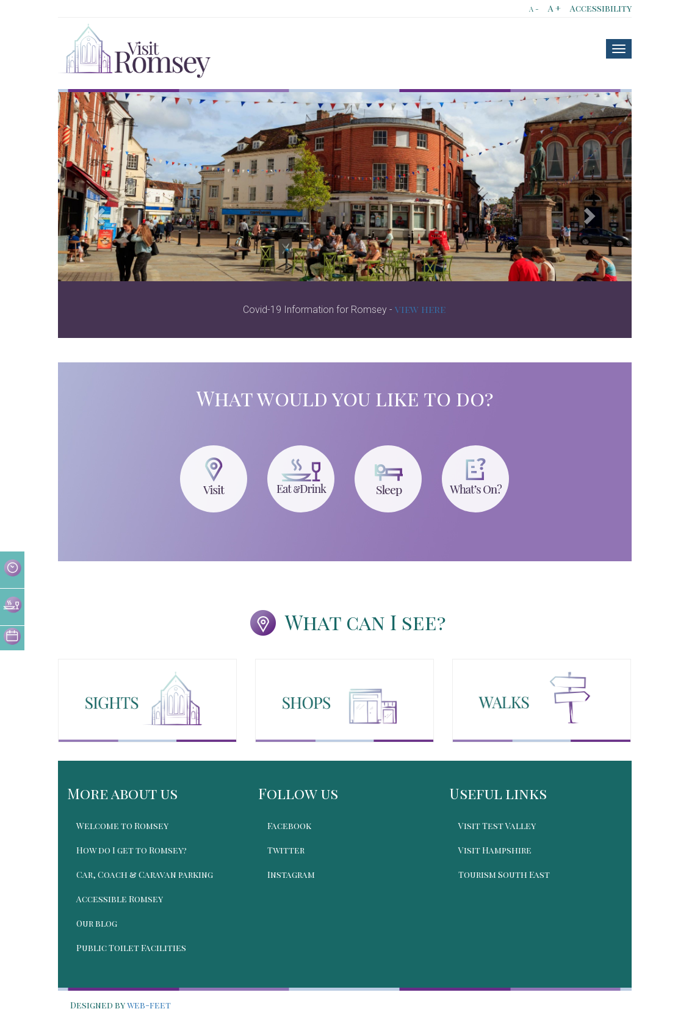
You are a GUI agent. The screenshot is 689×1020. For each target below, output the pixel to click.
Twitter (286, 850)
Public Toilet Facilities (131, 948)
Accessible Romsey (119, 899)
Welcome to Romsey (122, 825)
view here (420, 309)
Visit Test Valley (497, 825)
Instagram (291, 874)
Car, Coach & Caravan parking (144, 874)
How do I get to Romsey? (131, 850)
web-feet (149, 1005)
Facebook (289, 825)
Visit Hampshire (495, 850)
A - (534, 8)
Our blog (96, 923)
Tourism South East (504, 874)
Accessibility (601, 8)
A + (554, 8)
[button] (101, 215)
